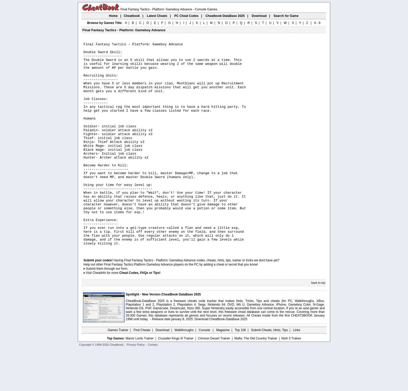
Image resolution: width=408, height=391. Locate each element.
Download (162, 371)
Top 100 (240, 371)
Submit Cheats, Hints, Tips (269, 371)
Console (205, 371)
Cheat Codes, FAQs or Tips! (139, 314)
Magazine (223, 371)
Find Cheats (141, 371)
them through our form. (112, 310)
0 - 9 (317, 23)
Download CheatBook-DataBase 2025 (221, 360)
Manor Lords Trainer (140, 380)
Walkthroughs (184, 371)
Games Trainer (118, 371)
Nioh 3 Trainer (291, 380)
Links (296, 371)
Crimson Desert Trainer (214, 380)
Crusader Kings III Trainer (176, 380)
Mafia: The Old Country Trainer (255, 380)
